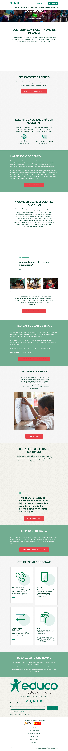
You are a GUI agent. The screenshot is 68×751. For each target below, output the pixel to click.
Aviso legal (34, 727)
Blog (38, 3)
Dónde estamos (25, 696)
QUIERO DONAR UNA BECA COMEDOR (34, 91)
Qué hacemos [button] (23, 7)
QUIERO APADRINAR (34, 436)
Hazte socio (53, 3)
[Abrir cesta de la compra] (47, 3)
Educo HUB (27, 714)
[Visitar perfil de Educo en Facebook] (30, 701)
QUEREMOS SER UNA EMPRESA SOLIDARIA (34, 549)
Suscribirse (52, 708)
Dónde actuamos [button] (32, 7)
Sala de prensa (18, 714)
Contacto (34, 696)
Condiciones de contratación (34, 733)
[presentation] (11, 292)
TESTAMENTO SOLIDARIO (34, 518)
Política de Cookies (34, 736)
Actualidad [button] (41, 7)
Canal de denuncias (34, 739)
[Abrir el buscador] (41, 3)
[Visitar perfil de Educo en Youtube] (37, 701)
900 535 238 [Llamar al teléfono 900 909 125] (42, 696)
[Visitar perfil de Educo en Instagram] (34, 701)
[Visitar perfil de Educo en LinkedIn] (41, 701)
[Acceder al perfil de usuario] (44, 3)
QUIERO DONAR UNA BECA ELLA (34, 311)
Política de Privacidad (20, 711)
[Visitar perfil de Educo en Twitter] (27, 701)
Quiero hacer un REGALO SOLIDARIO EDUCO (34, 359)
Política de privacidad (34, 730)
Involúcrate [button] (54, 7)
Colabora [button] (47, 7)
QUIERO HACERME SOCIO (34, 184)
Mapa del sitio (34, 742)
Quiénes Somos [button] (15, 7)
